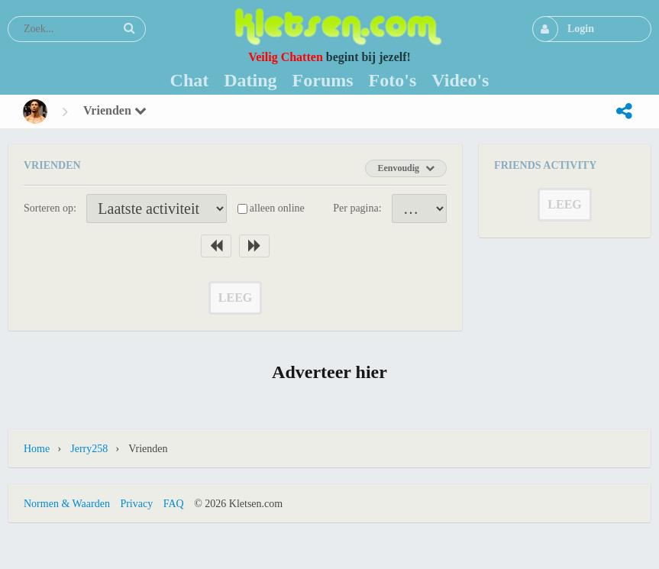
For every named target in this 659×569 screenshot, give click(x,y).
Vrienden (115, 110)
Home (37, 448)
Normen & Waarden (67, 503)
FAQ (173, 503)
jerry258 (89, 448)
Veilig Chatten (285, 56)
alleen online (277, 208)
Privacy (136, 503)
